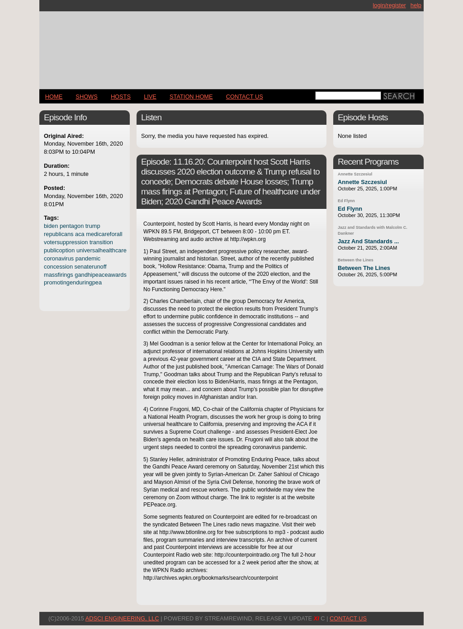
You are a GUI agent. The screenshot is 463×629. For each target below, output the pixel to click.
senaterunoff (91, 266)
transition (101, 242)
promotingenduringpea (73, 282)
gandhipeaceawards (101, 274)
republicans (58, 234)
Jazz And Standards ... (368, 241)
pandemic (88, 258)
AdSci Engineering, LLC (122, 618)
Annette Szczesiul (355, 174)
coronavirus (59, 258)
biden (51, 225)
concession (58, 266)
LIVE (150, 96)
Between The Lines (364, 268)
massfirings (58, 274)
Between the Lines (355, 260)
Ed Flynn (346, 201)
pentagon (72, 225)
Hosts (121, 96)
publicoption (59, 250)
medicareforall (104, 234)
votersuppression (66, 242)
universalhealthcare (101, 250)
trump (92, 225)
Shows (86, 96)
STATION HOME (191, 96)
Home (53, 96)
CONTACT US (244, 96)
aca (80, 234)
